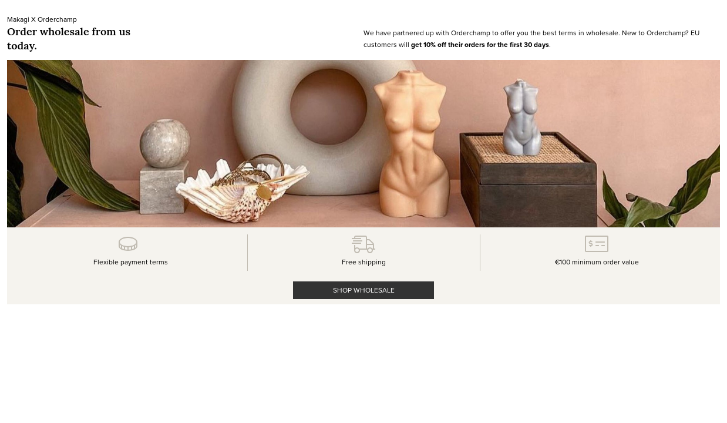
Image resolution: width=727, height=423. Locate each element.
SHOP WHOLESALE (364, 290)
